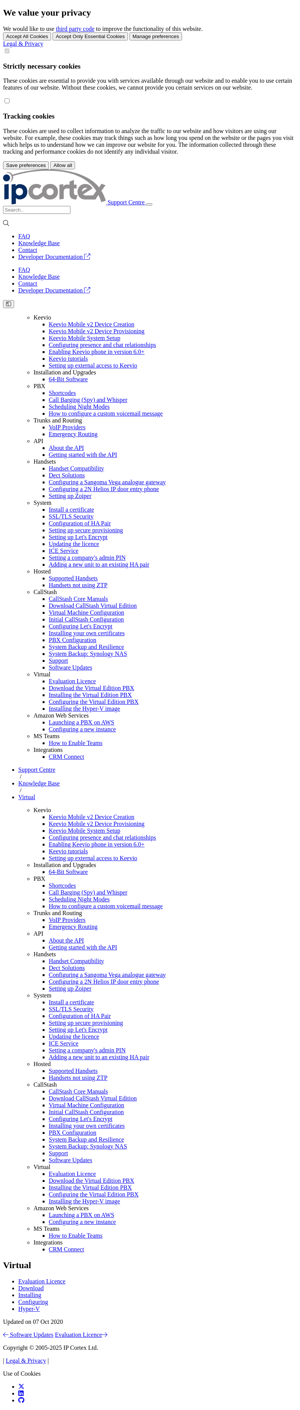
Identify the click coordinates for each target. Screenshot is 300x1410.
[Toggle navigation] (149, 204)
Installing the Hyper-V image (84, 708)
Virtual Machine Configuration (86, 612)
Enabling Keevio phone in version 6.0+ (97, 351)
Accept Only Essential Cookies (90, 36)
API (38, 441)
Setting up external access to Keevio (93, 365)
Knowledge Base (39, 243)
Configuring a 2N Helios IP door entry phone (104, 489)
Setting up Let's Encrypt (78, 537)
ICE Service (63, 551)
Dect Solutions (67, 475)
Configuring (33, 1302)
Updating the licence (74, 544)
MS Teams (46, 736)
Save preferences (26, 165)
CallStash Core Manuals (78, 599)
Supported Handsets (73, 578)
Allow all (62, 165)
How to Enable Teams (75, 743)
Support (58, 660)
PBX (39, 386)
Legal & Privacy (23, 43)
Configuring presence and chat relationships (102, 345)
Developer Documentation (54, 257)
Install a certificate (71, 509)
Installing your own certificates (87, 633)
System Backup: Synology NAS (88, 653)
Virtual (42, 674)
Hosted (42, 571)
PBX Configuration (72, 640)
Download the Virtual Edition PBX (91, 688)
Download (31, 1288)
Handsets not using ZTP (78, 585)
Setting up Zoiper (70, 496)
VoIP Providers (67, 427)
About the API (66, 448)
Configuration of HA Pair (80, 523)
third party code (75, 29)
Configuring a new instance (82, 729)
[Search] (36, 210)
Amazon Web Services (61, 715)
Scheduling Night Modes (79, 406)
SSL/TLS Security (71, 516)
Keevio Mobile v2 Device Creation (91, 324)
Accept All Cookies (27, 36)
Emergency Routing (73, 434)
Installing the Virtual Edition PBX (90, 695)
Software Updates (70, 667)
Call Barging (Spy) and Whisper (88, 400)
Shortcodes (62, 393)
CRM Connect (66, 756)
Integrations (48, 750)
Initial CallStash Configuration (86, 619)
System (42, 502)
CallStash (45, 592)
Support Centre (36, 769)
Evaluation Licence (72, 681)
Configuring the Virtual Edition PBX (94, 702)
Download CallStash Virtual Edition (93, 605)
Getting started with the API (83, 454)
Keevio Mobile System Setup (84, 338)
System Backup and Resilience (86, 647)
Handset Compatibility (76, 468)
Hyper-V (29, 1309)
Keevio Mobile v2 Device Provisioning (97, 331)
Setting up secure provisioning (86, 530)
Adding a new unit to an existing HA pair (99, 564)
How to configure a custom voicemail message (106, 413)
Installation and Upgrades (65, 372)
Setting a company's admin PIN (87, 557)
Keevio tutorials (68, 358)
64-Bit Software (68, 379)
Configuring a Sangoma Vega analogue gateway (107, 482)
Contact (27, 250)
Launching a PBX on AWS (81, 722)
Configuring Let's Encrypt (80, 626)
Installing (29, 1295)
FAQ (24, 236)
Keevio (42, 317)
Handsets (45, 461)
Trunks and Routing (58, 420)
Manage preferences (155, 36)
